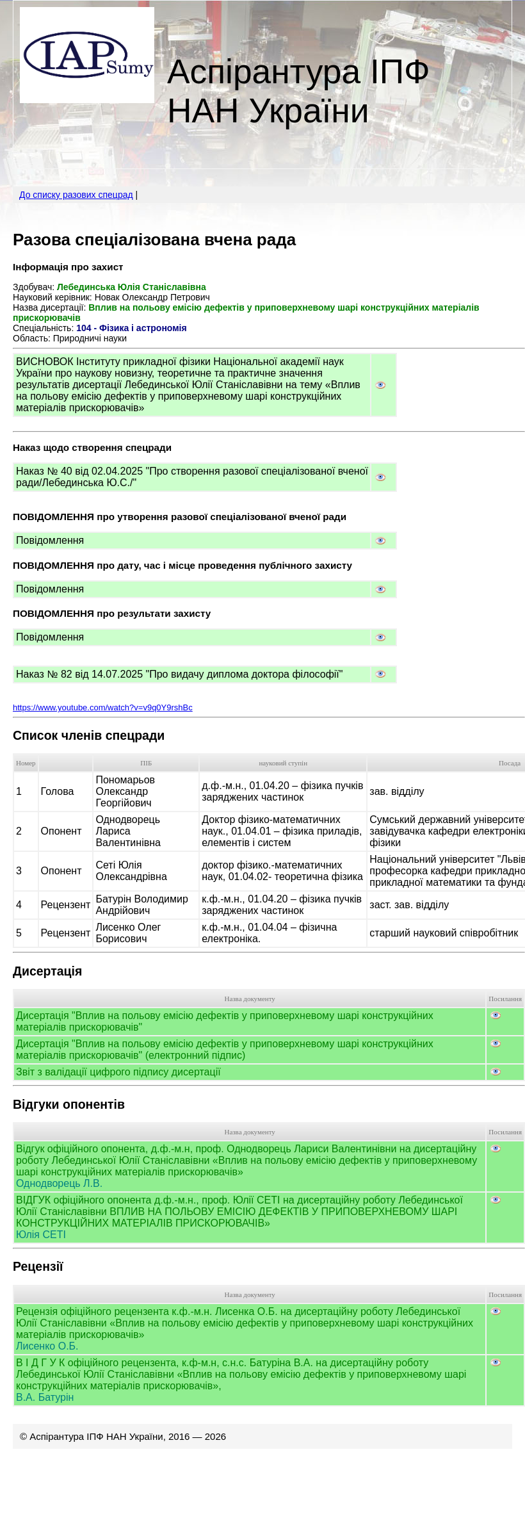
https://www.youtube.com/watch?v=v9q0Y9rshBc (103, 707)
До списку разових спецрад (76, 195)
